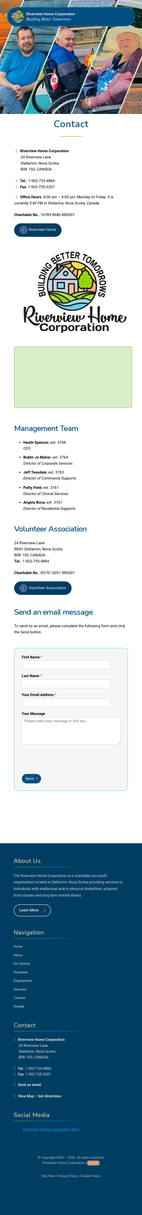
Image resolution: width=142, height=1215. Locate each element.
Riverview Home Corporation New (51, 1129)
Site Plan (48, 1176)
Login (93, 1163)
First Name (32, 657)
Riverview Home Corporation (50, 14)
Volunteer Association (47, 588)
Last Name (32, 676)
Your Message (33, 714)
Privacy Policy (67, 1176)
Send (29, 778)
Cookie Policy (90, 1176)
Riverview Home (42, 230)
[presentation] (48, 762)
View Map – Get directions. (40, 1096)
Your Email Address (39, 695)
